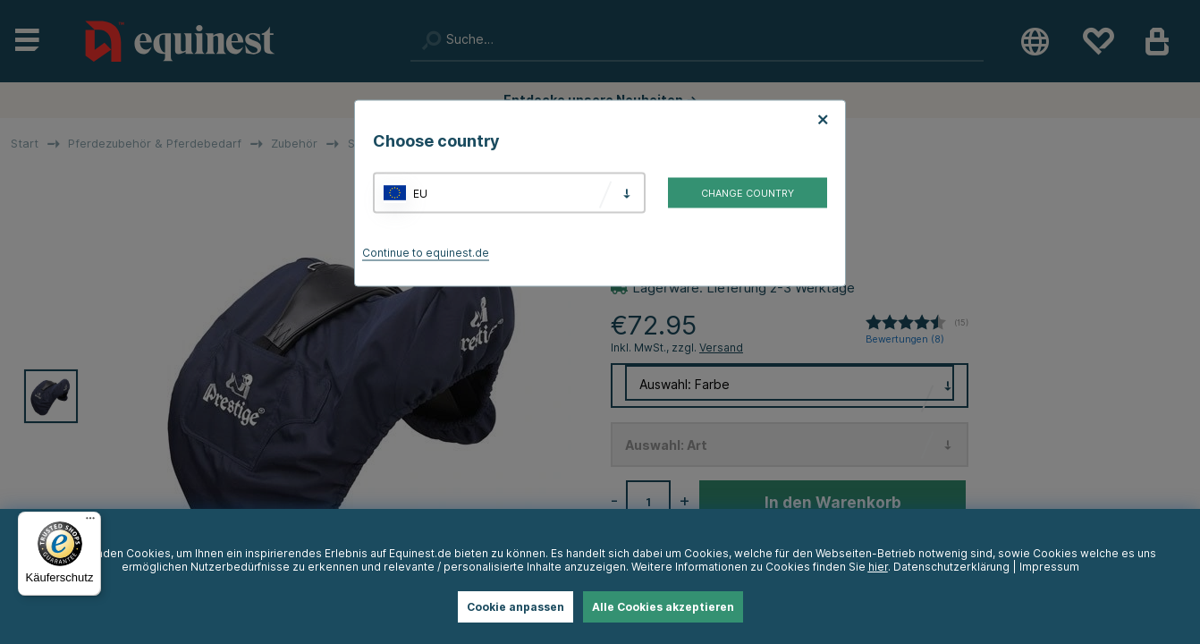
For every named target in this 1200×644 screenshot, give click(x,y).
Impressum (1049, 566)
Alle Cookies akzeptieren (663, 607)
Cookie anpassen (515, 607)
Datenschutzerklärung (951, 566)
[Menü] (90, 522)
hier (878, 566)
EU (420, 192)
